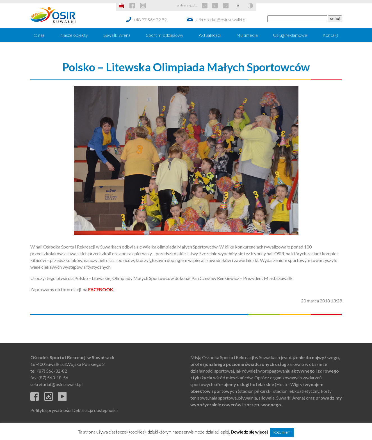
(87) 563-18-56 (53, 377)
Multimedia (247, 35)
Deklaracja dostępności (95, 410)
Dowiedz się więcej (249, 431)
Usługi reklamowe (290, 35)
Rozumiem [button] (282, 432)
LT (215, 5)
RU (225, 5)
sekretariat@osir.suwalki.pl (220, 19)
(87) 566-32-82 (52, 370)
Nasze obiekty (74, 35)
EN (205, 5)
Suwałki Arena (117, 35)
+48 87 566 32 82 (150, 19)
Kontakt (330, 35)
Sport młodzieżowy (164, 35)
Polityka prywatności (50, 410)
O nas (39, 35)
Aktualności (210, 35)
